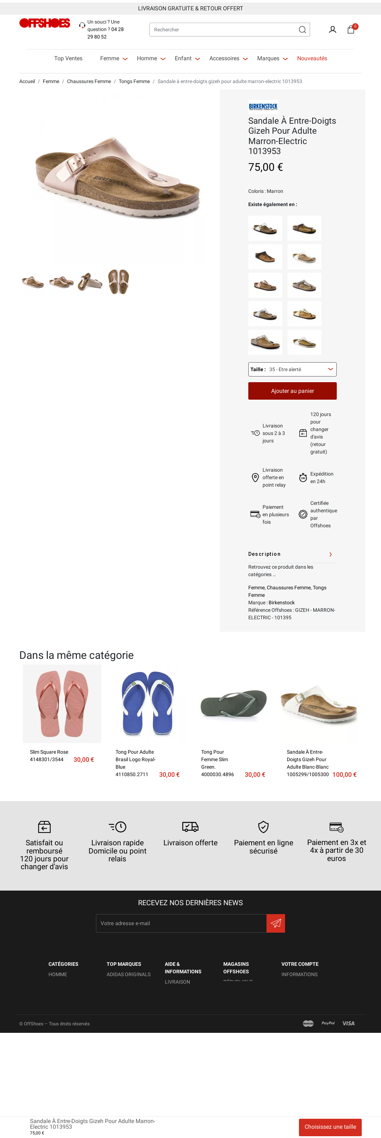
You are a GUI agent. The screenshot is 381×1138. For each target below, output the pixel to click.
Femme (256, 585)
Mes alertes (297, 1056)
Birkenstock (282, 600)
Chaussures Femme (289, 585)
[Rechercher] (229, 27)
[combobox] (292, 367)
